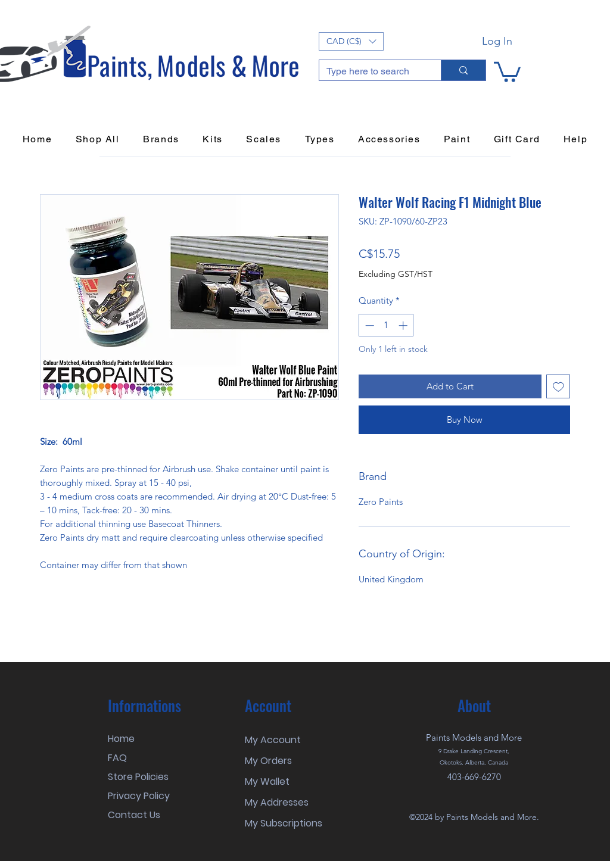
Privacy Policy (139, 796)
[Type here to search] (371, 71)
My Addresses (277, 802)
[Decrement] (368, 325)
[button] (351, 41)
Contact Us (134, 815)
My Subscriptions (283, 823)
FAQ (117, 758)
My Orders (268, 761)
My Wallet (267, 781)
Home (121, 738)
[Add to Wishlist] (558, 387)
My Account (273, 740)
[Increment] (404, 325)
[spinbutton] (386, 325)
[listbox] (351, 41)
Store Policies (138, 777)
